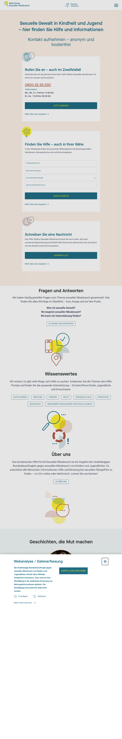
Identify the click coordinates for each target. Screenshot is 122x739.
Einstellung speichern (73, 571)
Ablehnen (42, 596)
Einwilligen (23, 596)
